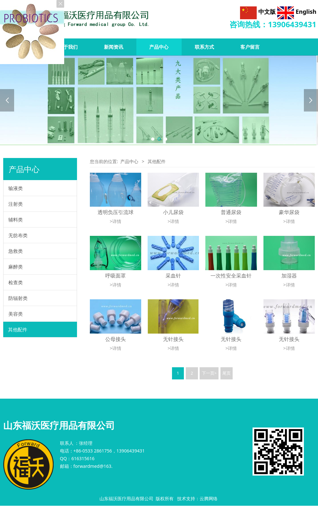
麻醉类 (15, 266)
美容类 (15, 314)
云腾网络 (209, 498)
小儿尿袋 (173, 212)
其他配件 (17, 329)
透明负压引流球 (115, 212)
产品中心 (129, 161)
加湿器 (289, 275)
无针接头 (173, 339)
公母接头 (115, 339)
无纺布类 (18, 235)
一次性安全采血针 (231, 275)
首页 (23, 47)
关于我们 (68, 47)
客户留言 (250, 47)
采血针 (173, 275)
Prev (7, 100)
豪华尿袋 (289, 212)
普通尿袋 (231, 212)
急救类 (15, 251)
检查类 (15, 282)
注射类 (15, 204)
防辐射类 (18, 298)
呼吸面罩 (115, 275)
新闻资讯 (113, 47)
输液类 (15, 188)
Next (311, 100)
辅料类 (15, 219)
